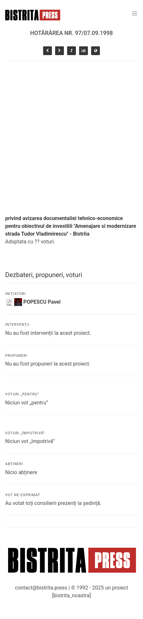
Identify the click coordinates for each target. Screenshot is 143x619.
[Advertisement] (71, 135)
